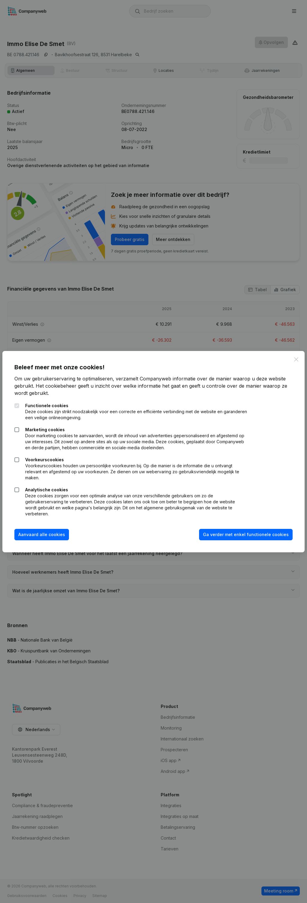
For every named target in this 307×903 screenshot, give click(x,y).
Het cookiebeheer (56, 386)
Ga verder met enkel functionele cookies (246, 534)
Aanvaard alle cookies (41, 534)
